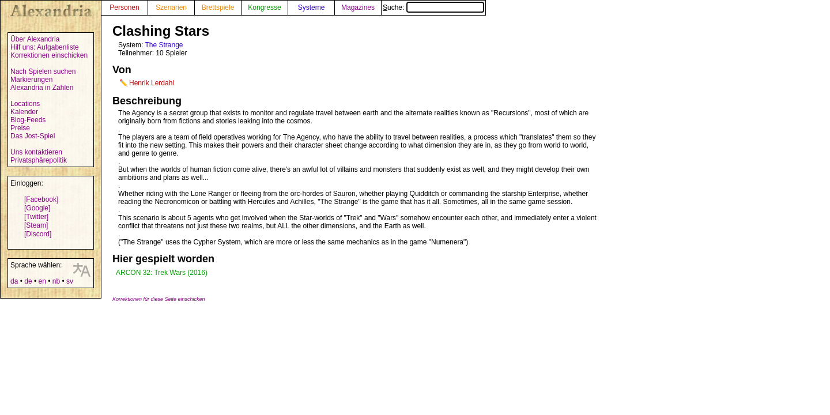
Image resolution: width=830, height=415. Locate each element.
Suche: (433, 7)
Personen (124, 7)
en (42, 281)
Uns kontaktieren (36, 152)
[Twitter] (36, 217)
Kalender (24, 112)
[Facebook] (41, 199)
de (28, 281)
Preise (20, 128)
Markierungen (31, 80)
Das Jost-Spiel (32, 136)
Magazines (358, 7)
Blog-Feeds (28, 120)
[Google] (37, 208)
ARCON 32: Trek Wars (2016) (161, 273)
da (14, 281)
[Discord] (37, 234)
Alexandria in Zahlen (41, 88)
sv (69, 281)
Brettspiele (218, 7)
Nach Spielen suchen (43, 71)
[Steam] (36, 225)
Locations (25, 104)
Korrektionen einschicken (49, 55)
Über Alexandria (34, 39)
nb (56, 281)
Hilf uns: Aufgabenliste (44, 47)
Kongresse (264, 7)
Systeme (311, 7)
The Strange (164, 45)
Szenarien (171, 7)
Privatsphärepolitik (38, 160)
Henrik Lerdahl (151, 83)
